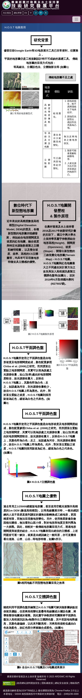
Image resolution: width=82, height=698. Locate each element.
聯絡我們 (74, 683)
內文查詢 (7, 13)
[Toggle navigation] (76, 19)
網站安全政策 (61, 683)
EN (25, 13)
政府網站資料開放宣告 (28, 683)
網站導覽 (18, 13)
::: (3, 25)
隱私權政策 (47, 683)
